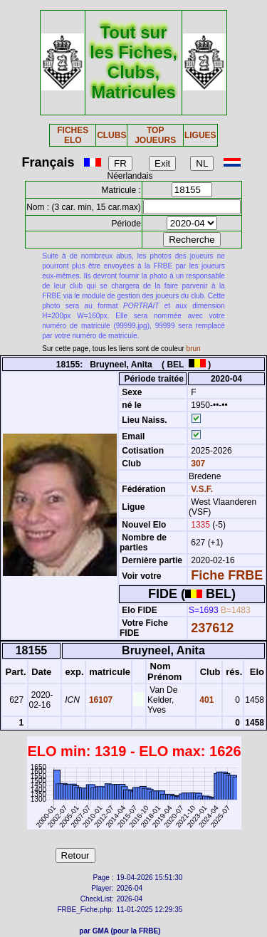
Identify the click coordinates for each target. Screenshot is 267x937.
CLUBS (111, 135)
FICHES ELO (72, 135)
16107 (100, 700)
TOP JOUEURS (155, 135)
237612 (212, 628)
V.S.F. (202, 489)
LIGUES (200, 135)
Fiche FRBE (227, 575)
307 (197, 463)
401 (205, 700)
